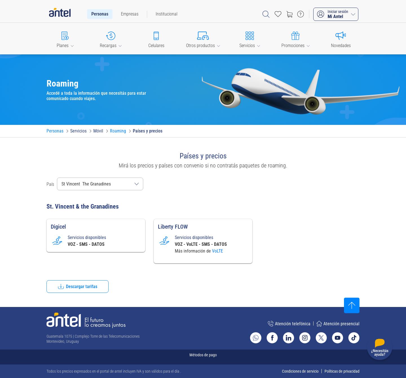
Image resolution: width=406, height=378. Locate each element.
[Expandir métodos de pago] (203, 357)
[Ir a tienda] (289, 14)
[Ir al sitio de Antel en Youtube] (337, 337)
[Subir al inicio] (351, 305)
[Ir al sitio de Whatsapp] (255, 337)
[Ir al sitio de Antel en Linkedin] (288, 337)
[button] (65, 38)
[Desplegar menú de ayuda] (379, 348)
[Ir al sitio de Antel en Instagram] (304, 337)
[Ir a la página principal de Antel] (86, 320)
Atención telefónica (289, 323)
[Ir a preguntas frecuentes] (300, 14)
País (50, 184)
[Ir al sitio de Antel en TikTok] (353, 337)
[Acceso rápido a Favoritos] (278, 14)
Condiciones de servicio (300, 371)
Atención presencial (337, 323)
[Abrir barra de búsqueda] (266, 14)
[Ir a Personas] (55, 131)
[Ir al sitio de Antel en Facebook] (272, 337)
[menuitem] (99, 14)
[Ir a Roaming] (118, 131)
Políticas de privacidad (342, 371)
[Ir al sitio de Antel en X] (321, 337)
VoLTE (217, 251)
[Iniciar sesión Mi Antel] (335, 14)
